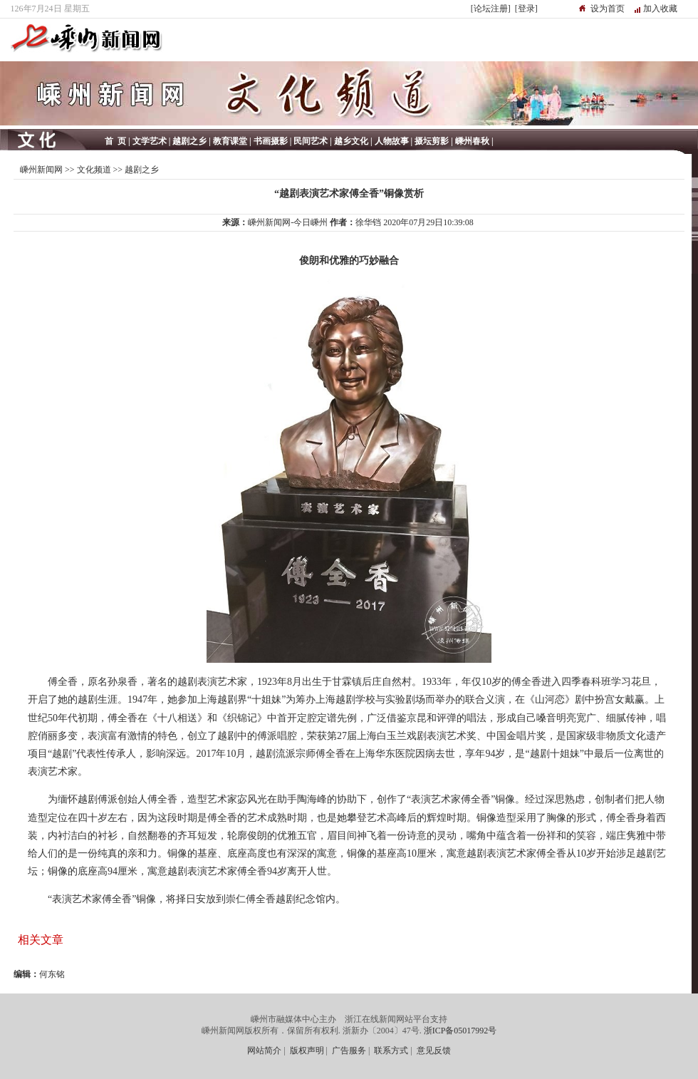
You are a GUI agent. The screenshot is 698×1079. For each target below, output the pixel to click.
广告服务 (349, 1050)
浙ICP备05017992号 (460, 1031)
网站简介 (264, 1050)
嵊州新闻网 (41, 170)
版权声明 (307, 1050)
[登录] (526, 9)
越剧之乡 (142, 170)
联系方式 (391, 1050)
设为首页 (607, 9)
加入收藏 (660, 9)
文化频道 (94, 170)
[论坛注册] (491, 9)
